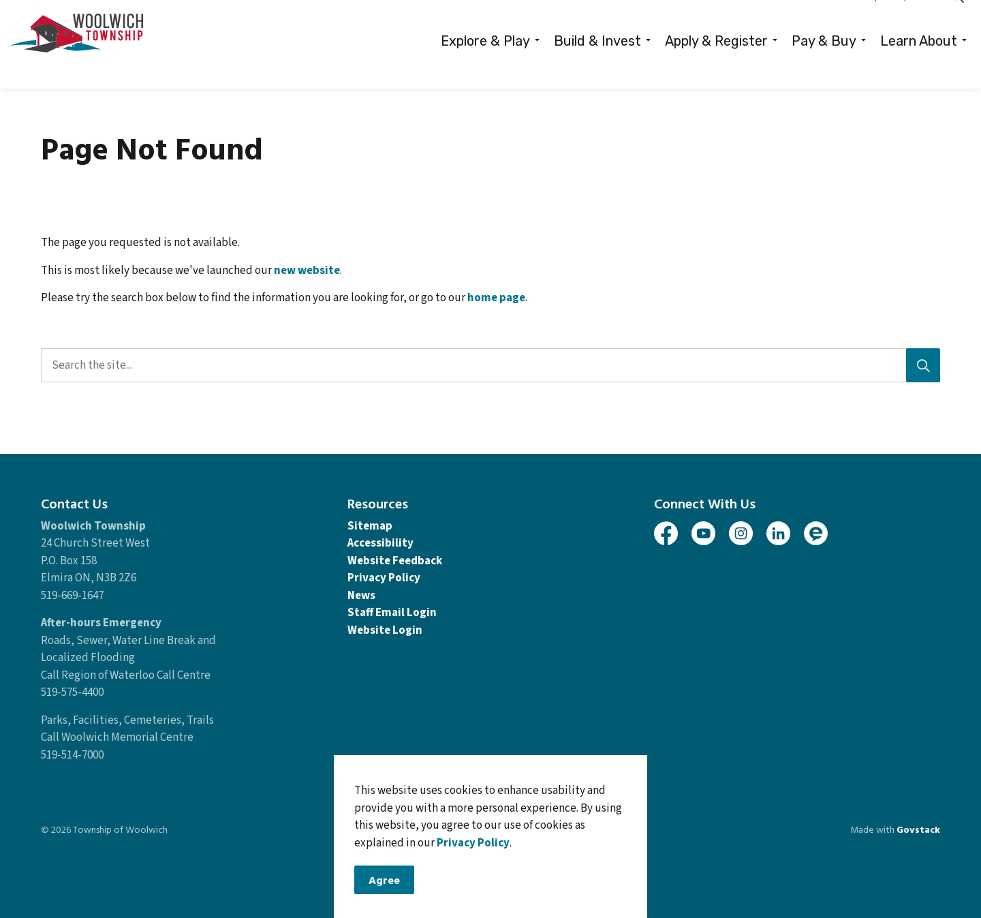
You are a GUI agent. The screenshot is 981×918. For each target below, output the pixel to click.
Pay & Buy (824, 67)
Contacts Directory (836, 22)
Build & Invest (597, 67)
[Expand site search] (957, 22)
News (361, 595)
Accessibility (380, 543)
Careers (762, 22)
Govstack (918, 829)
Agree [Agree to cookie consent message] (384, 882)
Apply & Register (716, 67)
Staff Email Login (392, 613)
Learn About (918, 67)
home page (496, 298)
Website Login (384, 630)
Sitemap (369, 526)
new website (307, 270)
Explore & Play (485, 67)
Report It (912, 22)
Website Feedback (394, 561)
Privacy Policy (473, 844)
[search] (486, 365)
